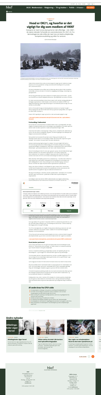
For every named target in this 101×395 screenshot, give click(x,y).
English (88, 1)
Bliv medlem (90, 5)
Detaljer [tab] (50, 187)
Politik (72, 4)
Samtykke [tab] (31, 187)
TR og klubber (62, 4)
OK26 (28, 4)
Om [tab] (70, 187)
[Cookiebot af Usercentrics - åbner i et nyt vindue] (72, 183)
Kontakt (83, 1)
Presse (79, 1)
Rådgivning (49, 4)
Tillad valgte (50, 210)
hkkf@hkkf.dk (28, 383)
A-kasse (81, 4)
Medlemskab (38, 4)
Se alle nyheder (83, 356)
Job (76, 1)
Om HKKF (73, 1)
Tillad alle (69, 210)
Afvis (32, 210)
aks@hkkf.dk (75, 387)
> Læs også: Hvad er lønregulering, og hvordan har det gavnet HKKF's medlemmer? (50, 239)
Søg (93, 1)
